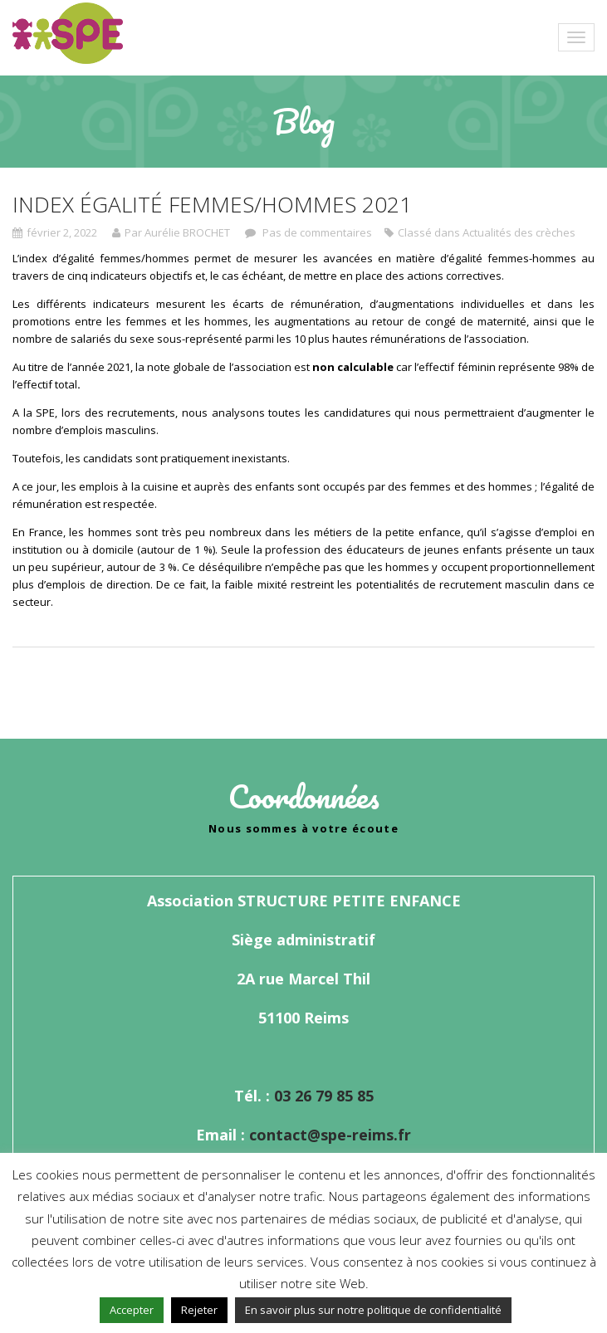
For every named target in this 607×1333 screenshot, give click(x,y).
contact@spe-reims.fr (330, 1135)
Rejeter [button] (199, 1309)
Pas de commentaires (316, 232)
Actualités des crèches (519, 232)
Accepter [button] (132, 1309)
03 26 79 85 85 (324, 1096)
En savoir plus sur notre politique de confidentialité (373, 1309)
